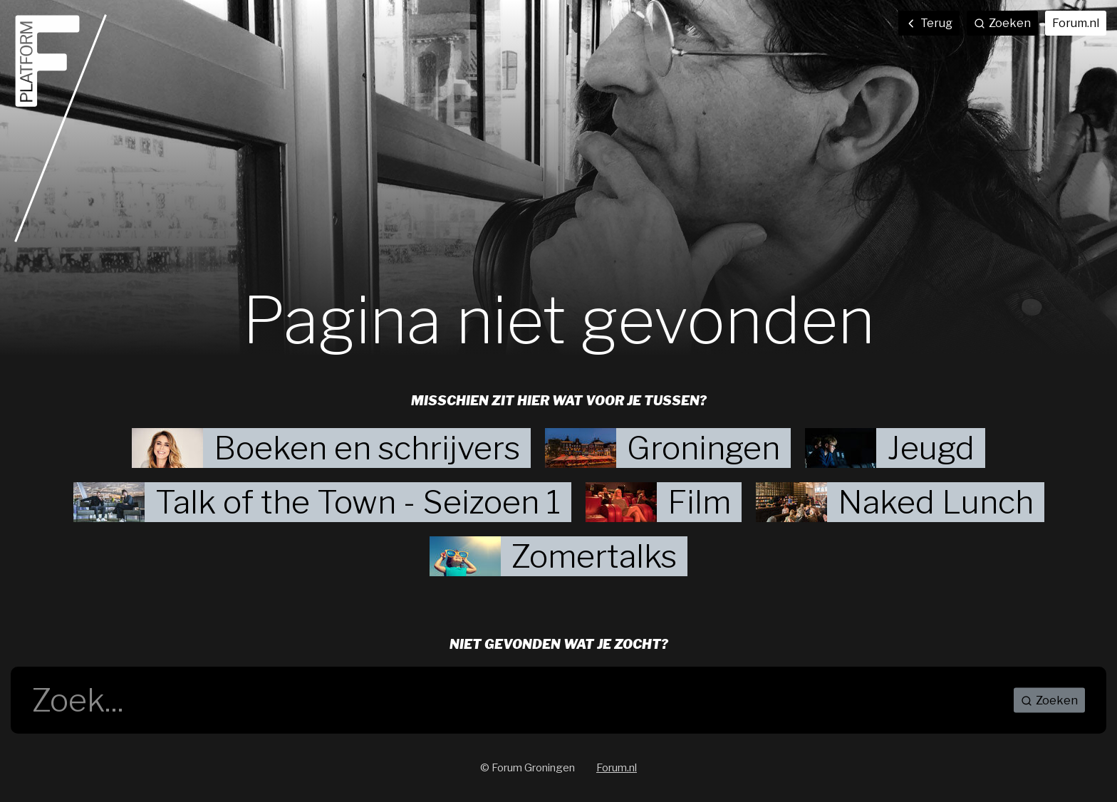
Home (60, 128)
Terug (928, 23)
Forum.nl (1075, 23)
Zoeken (1049, 700)
